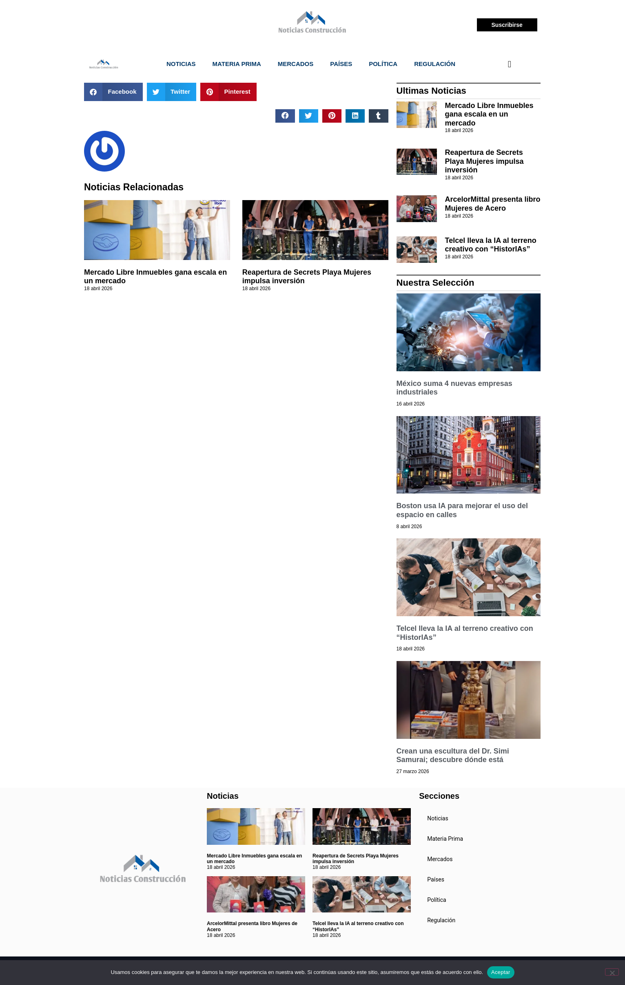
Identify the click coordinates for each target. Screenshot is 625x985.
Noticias (181, 63)
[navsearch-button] (509, 64)
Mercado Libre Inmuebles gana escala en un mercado (489, 114)
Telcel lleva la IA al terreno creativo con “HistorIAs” (490, 244)
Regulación (434, 63)
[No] (612, 972)
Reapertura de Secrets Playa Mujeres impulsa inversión (484, 161)
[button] (113, 92)
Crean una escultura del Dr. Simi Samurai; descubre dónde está (453, 755)
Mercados (296, 63)
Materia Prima (237, 63)
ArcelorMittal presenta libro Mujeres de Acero (493, 203)
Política (383, 63)
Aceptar (500, 972)
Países (341, 63)
